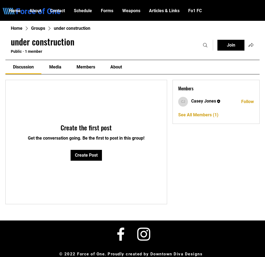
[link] (23, 67)
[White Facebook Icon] (121, 234)
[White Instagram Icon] (144, 234)
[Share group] (251, 45)
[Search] (205, 45)
